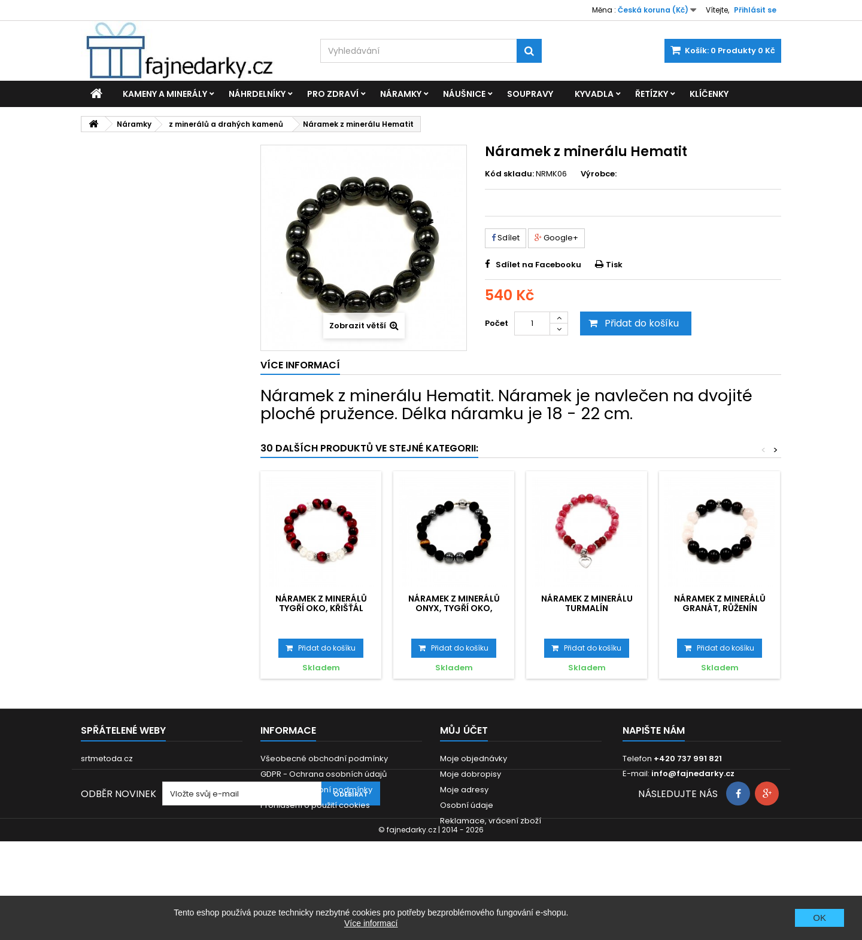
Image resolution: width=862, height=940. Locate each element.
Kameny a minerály (165, 94)
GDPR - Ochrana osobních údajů (323, 774)
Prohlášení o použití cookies (315, 805)
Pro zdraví (333, 94)
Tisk (614, 264)
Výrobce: (599, 174)
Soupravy (530, 94)
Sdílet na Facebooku (538, 264)
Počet (496, 323)
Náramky (400, 94)
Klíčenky (709, 94)
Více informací (370, 923)
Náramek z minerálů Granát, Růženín (720, 603)
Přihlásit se (755, 10)
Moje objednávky (473, 758)
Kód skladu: (509, 174)
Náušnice (464, 94)
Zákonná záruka (292, 851)
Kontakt (275, 836)
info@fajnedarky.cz (692, 773)
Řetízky (651, 94)
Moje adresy (464, 789)
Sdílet (505, 237)
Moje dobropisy (470, 774)
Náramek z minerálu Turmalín (587, 603)
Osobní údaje (466, 805)
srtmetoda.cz (107, 758)
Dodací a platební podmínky (316, 789)
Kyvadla (594, 94)
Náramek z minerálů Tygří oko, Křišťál (321, 603)
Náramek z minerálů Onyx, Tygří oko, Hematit (454, 608)
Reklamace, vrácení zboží (490, 820)
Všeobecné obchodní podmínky (324, 758)
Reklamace (282, 820)
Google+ (556, 237)
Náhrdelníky (257, 94)
